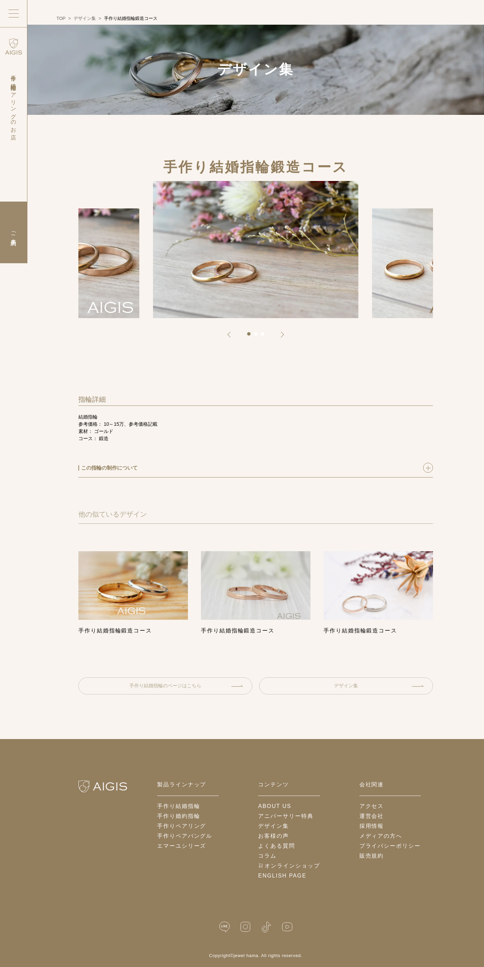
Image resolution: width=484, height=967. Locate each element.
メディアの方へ (380, 836)
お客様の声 (273, 836)
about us (274, 806)
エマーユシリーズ (181, 846)
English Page (282, 876)
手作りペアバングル (184, 836)
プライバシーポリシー (390, 846)
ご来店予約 (13, 232)
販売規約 (371, 856)
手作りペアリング (181, 826)
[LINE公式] (224, 927)
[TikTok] (266, 927)
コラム (267, 856)
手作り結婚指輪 (178, 806)
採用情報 (371, 826)
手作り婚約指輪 (178, 816)
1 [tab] (251, 336)
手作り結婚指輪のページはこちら (186, 685)
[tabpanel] (255, 249)
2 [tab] (258, 336)
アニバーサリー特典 (285, 816)
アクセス (371, 806)
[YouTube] (287, 927)
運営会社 (371, 816)
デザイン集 (379, 685)
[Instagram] (245, 927)
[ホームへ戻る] (102, 786)
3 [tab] (265, 336)
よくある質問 (276, 846)
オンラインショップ (289, 866)
